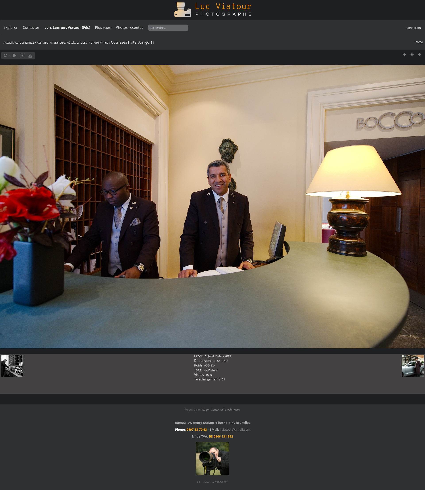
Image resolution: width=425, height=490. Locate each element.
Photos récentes (129, 27)
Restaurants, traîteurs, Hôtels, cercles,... (62, 42)
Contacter (31, 27)
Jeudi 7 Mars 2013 (219, 356)
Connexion (413, 28)
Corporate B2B (24, 42)
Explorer (11, 27)
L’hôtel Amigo (99, 42)
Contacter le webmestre (226, 409)
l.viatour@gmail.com (235, 429)
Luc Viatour (210, 370)
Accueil (8, 42)
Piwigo (205, 409)
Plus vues (103, 27)
